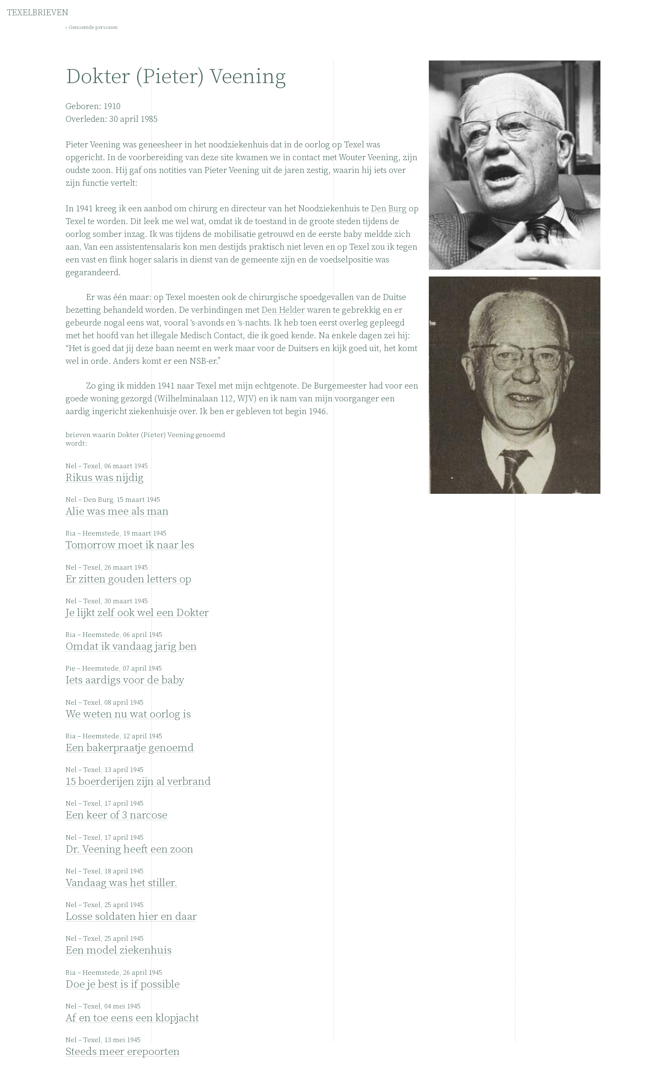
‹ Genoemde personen (92, 27)
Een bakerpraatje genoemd (130, 748)
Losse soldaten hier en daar (131, 916)
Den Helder (283, 310)
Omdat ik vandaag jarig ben (131, 646)
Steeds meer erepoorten (123, 1051)
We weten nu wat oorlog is (128, 714)
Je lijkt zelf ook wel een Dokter (137, 612)
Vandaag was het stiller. (122, 883)
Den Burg (389, 209)
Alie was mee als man (117, 511)
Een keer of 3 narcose (116, 815)
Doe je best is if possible (123, 984)
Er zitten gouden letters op (128, 579)
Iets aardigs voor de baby (125, 680)
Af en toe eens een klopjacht (132, 1018)
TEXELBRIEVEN (38, 13)
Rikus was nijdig (105, 477)
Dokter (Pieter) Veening (176, 76)
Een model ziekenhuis (119, 950)
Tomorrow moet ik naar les (130, 545)
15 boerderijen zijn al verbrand (138, 781)
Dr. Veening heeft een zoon (129, 849)
